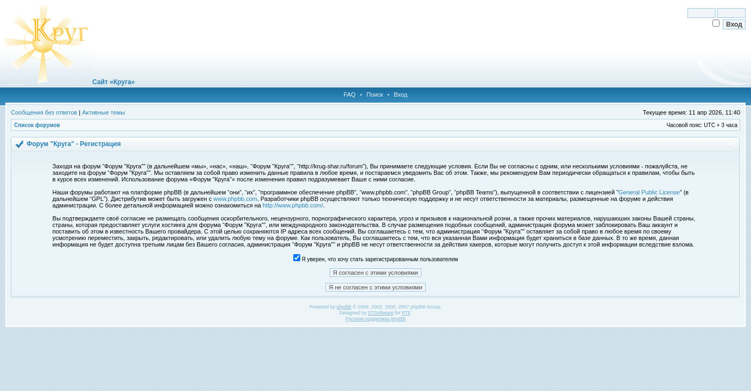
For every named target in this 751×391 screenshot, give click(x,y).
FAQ (350, 94)
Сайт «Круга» (113, 82)
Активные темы (103, 112)
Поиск (375, 94)
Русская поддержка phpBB (375, 318)
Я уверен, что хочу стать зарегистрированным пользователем (375, 259)
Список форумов (37, 125)
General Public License (649, 192)
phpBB (344, 307)
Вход (400, 94)
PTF (406, 313)
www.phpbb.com (235, 198)
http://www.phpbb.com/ (293, 205)
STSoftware (380, 313)
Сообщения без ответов (44, 112)
